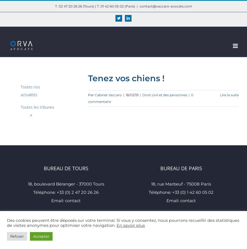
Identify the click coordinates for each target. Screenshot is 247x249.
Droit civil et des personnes (164, 95)
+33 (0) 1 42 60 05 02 (192, 192)
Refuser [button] (17, 236)
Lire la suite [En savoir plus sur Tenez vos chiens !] (229, 95)
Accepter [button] (41, 236)
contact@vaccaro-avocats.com (166, 6)
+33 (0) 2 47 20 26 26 (78, 192)
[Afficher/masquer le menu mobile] (236, 46)
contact (73, 200)
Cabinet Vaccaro (108, 95)
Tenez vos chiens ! (126, 78)
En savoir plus (131, 225)
